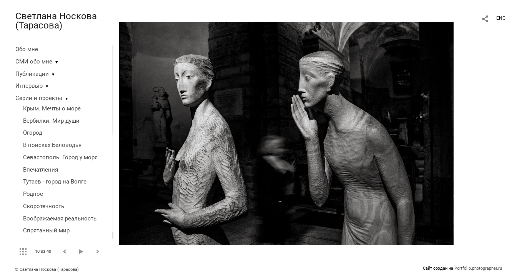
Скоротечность (43, 206)
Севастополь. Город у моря (60, 157)
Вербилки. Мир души (51, 120)
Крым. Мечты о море (52, 108)
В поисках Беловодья (52, 145)
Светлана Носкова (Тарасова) (56, 21)
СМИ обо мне (33, 61)
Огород (32, 132)
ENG (500, 18)
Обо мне (26, 49)
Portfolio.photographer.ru (478, 268)
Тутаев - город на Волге (54, 181)
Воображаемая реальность (59, 218)
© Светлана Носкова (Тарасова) (47, 269)
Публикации (32, 73)
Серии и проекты (38, 98)
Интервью (29, 85)
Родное (33, 193)
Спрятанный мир (46, 230)
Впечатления (40, 169)
